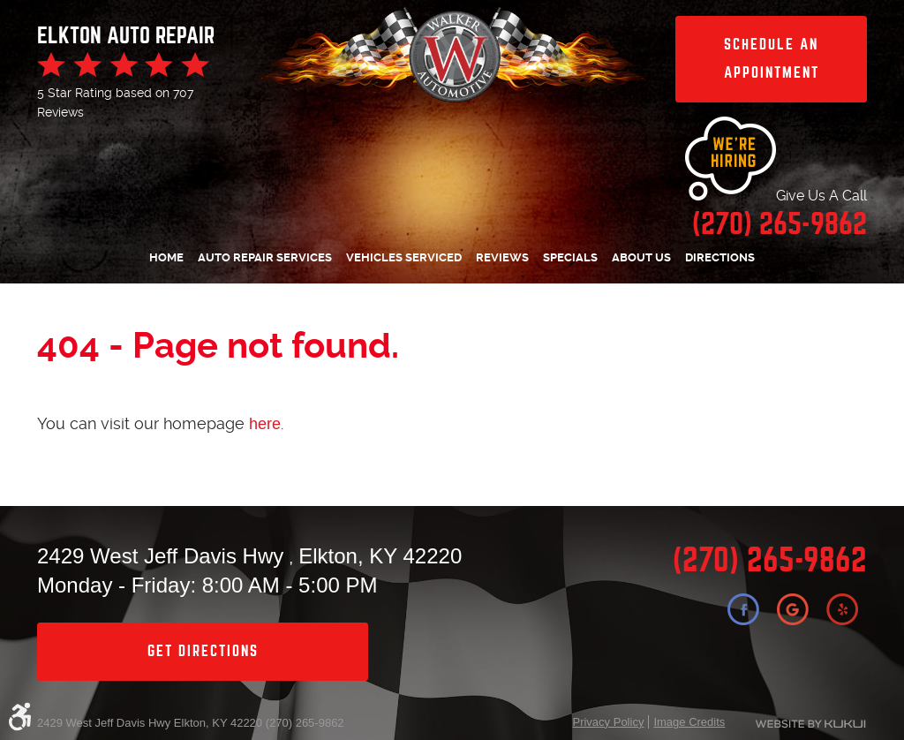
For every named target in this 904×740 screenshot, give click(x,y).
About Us (641, 257)
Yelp (842, 609)
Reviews (502, 257)
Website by (806, 724)
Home (166, 257)
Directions (720, 257)
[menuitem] (166, 258)
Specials (570, 257)
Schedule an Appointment (771, 58)
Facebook (743, 609)
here (265, 424)
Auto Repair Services (265, 257)
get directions (203, 651)
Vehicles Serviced (404, 257)
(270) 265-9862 (770, 560)
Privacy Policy (608, 722)
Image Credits (689, 722)
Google (793, 609)
